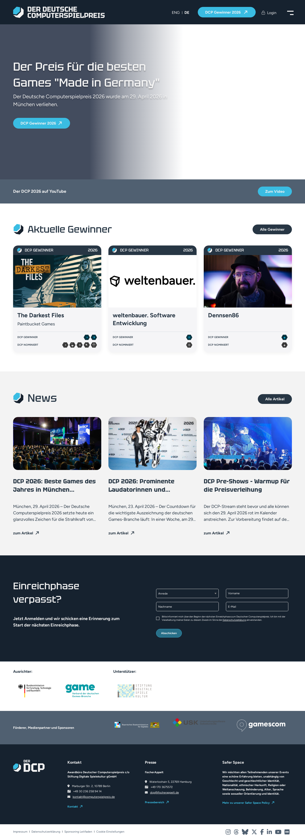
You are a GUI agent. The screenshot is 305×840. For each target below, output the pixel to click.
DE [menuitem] (186, 12)
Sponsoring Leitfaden (78, 831)
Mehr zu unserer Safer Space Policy (246, 802)
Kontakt (72, 806)
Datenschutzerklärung (234, 619)
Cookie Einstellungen (110, 831)
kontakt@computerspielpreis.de (94, 796)
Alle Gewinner (272, 229)
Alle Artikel (275, 399)
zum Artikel (23, 533)
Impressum (20, 831)
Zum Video (275, 191)
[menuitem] (175, 12)
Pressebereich (154, 802)
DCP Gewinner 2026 (223, 12)
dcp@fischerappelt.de (164, 792)
